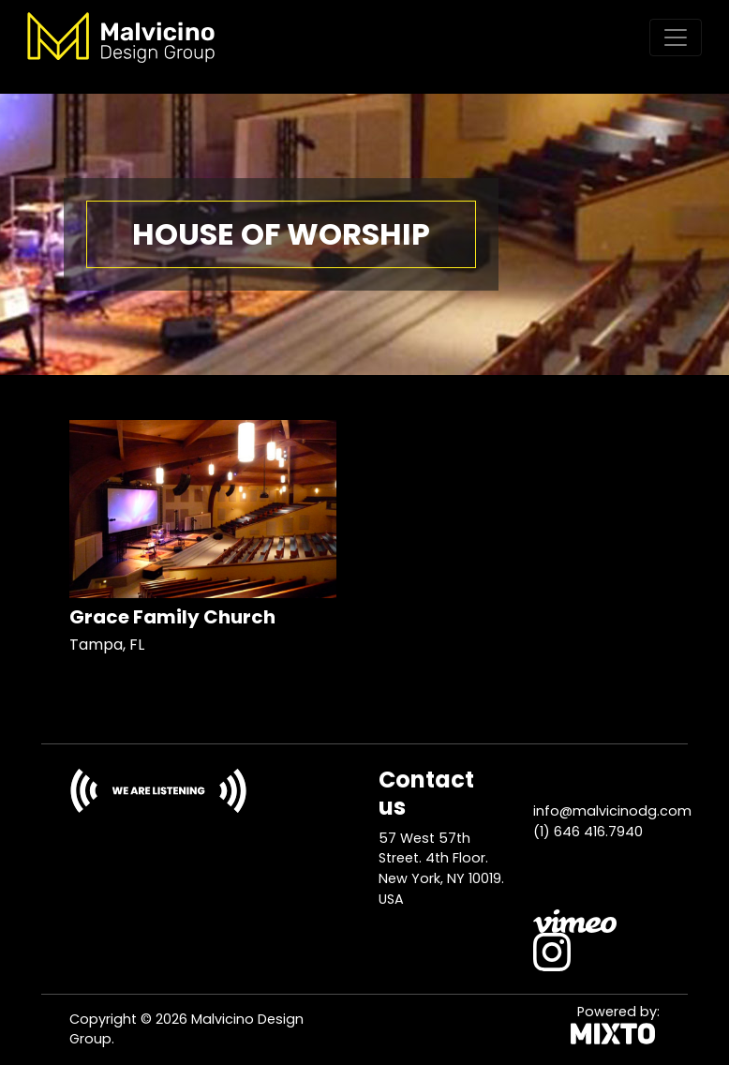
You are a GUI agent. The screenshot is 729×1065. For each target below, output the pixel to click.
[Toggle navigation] (675, 37)
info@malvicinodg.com (612, 811)
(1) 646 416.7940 (588, 831)
